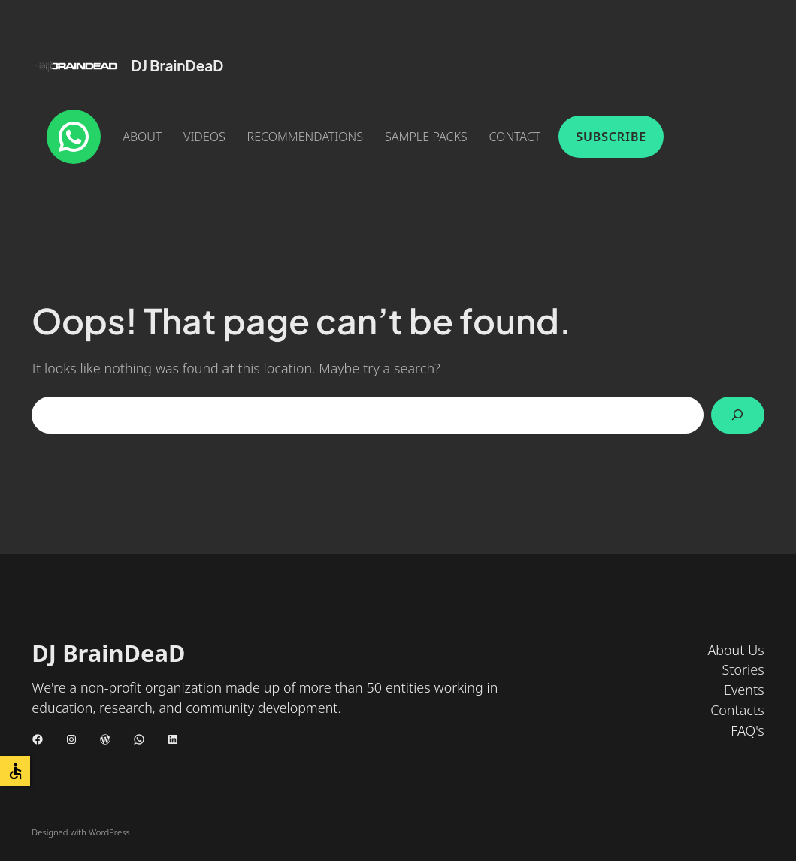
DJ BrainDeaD (177, 65)
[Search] (737, 415)
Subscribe (611, 136)
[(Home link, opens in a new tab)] (77, 66)
